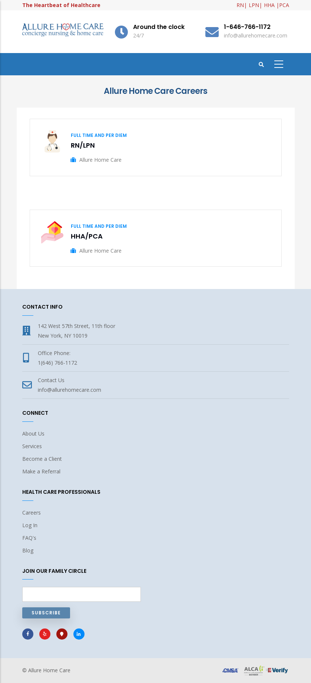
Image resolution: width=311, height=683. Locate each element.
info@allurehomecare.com (69, 389)
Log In (29, 525)
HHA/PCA (87, 236)
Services (32, 446)
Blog (27, 550)
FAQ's (29, 537)
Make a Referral (41, 471)
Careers (31, 512)
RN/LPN (83, 145)
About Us (33, 433)
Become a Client (42, 458)
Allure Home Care (49, 670)
